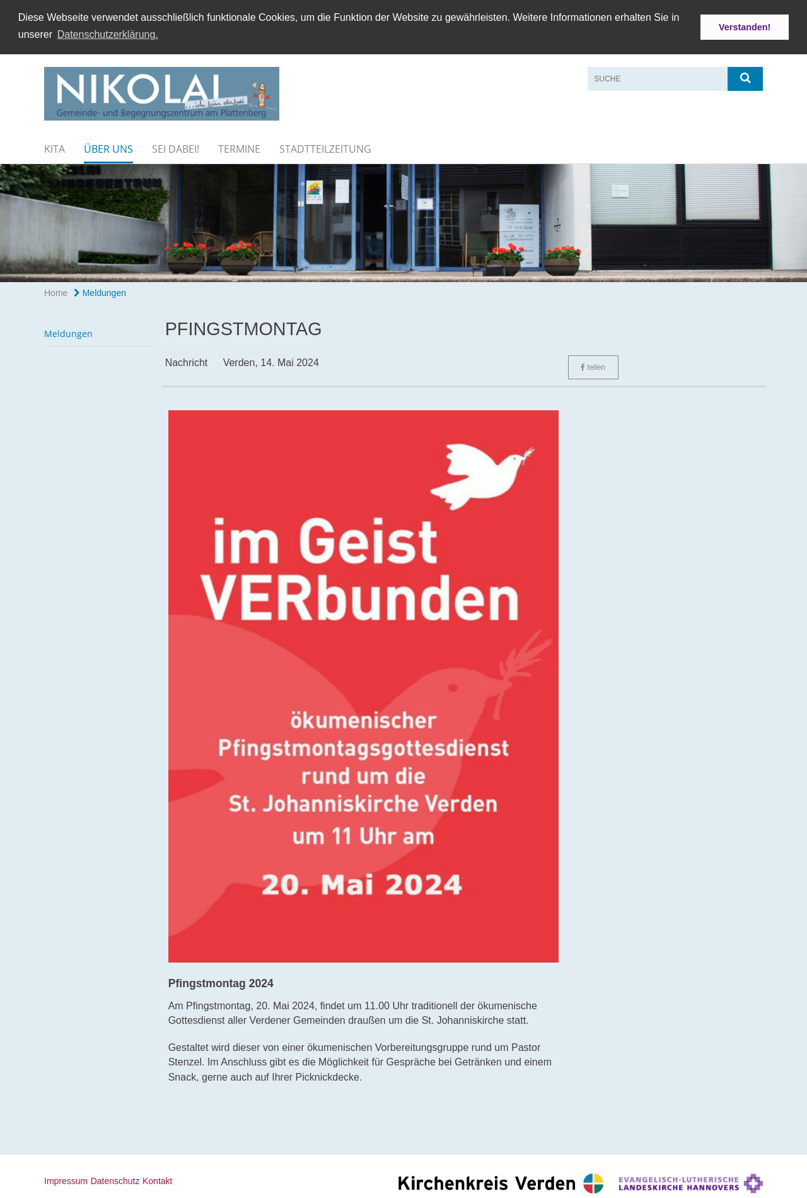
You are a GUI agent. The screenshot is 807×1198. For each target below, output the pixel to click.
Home (55, 292)
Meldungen (100, 292)
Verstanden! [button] (744, 27)
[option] (403, 222)
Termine (239, 148)
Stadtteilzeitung (325, 148)
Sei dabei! (175, 148)
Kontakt (157, 1180)
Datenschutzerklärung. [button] (107, 34)
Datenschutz (115, 1180)
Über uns (108, 148)
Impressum (66, 1180)
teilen (593, 366)
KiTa (54, 148)
